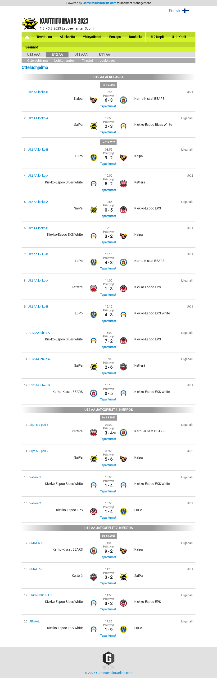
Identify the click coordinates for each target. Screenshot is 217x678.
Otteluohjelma (37, 61)
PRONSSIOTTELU (41, 595)
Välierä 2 (35, 503)
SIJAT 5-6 (35, 543)
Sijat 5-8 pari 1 (38, 424)
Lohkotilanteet (65, 61)
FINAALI (35, 621)
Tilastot (87, 61)
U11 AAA (80, 55)
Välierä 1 (35, 477)
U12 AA (57, 55)
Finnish (182, 11)
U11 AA (104, 55)
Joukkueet (107, 61)
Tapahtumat (108, 106)
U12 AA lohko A (38, 118)
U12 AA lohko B (38, 92)
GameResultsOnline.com (99, 3)
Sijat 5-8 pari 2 (38, 451)
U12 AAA (33, 55)
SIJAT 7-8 (35, 569)
